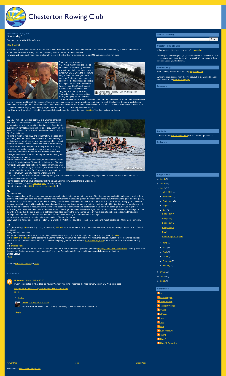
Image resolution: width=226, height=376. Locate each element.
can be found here (179, 135)
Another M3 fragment (94, 240)
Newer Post (12, 363)
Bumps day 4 (168, 214)
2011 (162, 272)
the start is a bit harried (21, 238)
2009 (162, 281)
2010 (162, 276)
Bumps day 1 (168, 227)
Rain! (164, 232)
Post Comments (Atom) (29, 368)
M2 (57, 227)
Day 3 (16, 45)
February (167, 261)
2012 (162, 188)
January (167, 266)
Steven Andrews (165, 331)
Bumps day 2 (168, 223)
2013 (162, 184)
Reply (17, 292)
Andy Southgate (165, 297)
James (25, 303)
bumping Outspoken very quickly (112, 248)
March (166, 256)
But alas (115, 235)
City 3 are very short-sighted (42, 186)
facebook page (39, 183)
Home (76, 363)
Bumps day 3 (168, 218)
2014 (162, 179)
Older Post (140, 363)
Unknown (19, 280)
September (168, 201)
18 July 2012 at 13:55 (39, 303)
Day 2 (10, 45)
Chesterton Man (165, 301)
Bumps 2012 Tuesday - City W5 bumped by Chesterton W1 (41, 288)
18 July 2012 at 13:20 (34, 280)
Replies (20, 298)
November (168, 196)
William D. (162, 339)
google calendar (195, 71)
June (165, 243)
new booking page (181, 79)
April (165, 252)
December (168, 192)
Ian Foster (162, 314)
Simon (161, 326)
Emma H (162, 310)
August (166, 205)
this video (88, 110)
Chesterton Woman (166, 306)
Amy (10, 256)
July (165, 210)
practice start (16, 246)
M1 (25, 227)
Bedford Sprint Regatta (172, 237)
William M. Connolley (167, 343)
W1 (61, 227)
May (165, 247)
